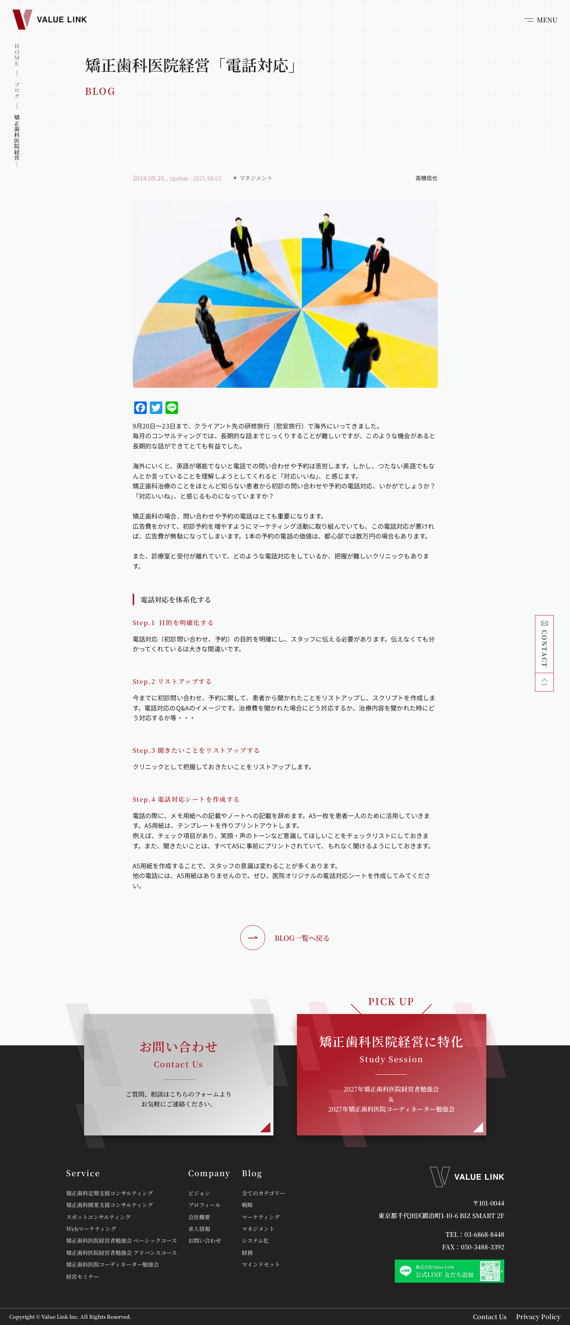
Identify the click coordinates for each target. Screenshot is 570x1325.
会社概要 (199, 1217)
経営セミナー (82, 1276)
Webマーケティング (91, 1229)
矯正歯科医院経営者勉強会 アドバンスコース (121, 1252)
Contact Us (490, 1316)
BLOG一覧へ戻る (285, 937)
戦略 (247, 1205)
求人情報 (199, 1229)
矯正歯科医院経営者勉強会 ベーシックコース (121, 1240)
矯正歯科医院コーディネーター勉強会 (112, 1264)
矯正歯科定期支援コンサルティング (109, 1193)
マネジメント (258, 1229)
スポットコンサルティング (98, 1217)
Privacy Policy (538, 1316)
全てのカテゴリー (263, 1193)
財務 (247, 1252)
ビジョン (199, 1193)
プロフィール (204, 1205)
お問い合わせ (204, 1240)
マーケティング (261, 1217)
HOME (17, 54)
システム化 (255, 1240)
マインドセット (261, 1264)
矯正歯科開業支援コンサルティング (109, 1205)
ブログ (17, 90)
